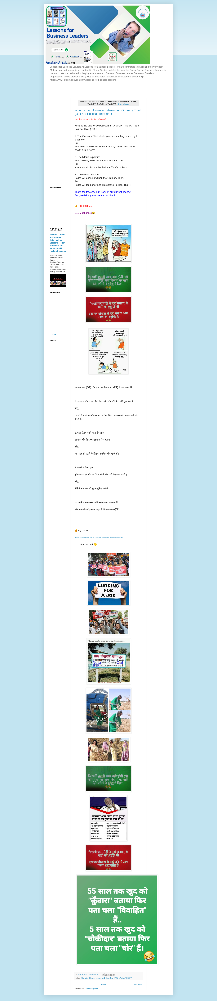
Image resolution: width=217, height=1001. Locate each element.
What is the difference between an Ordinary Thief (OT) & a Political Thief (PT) (108, 112)
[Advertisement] (82, 89)
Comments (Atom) (91, 989)
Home (103, 985)
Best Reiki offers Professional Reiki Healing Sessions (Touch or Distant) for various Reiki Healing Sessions (58, 243)
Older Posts (137, 985)
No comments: (94, 974)
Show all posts (123, 104)
